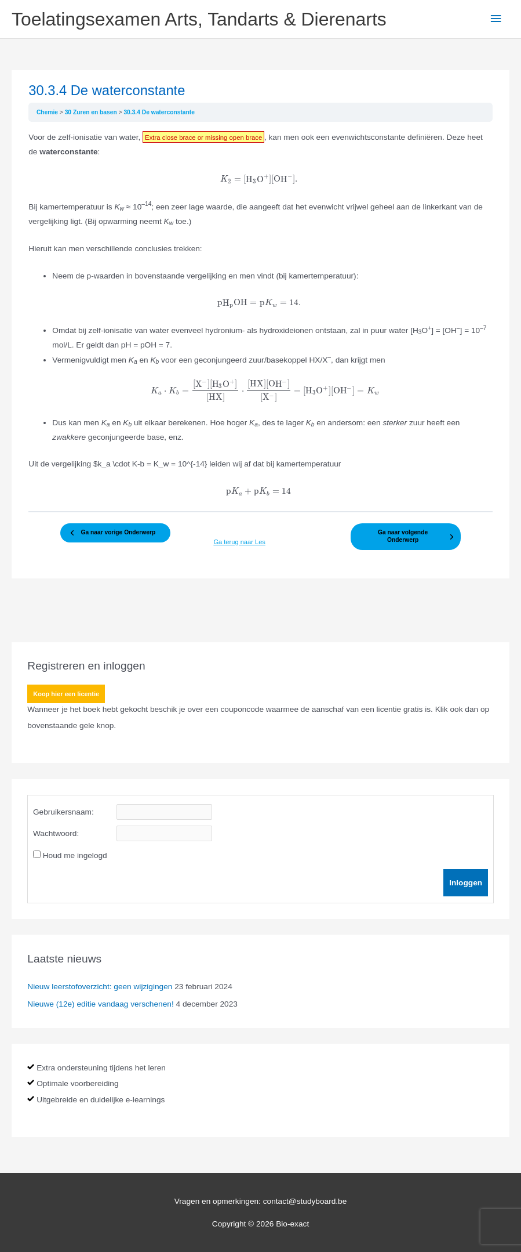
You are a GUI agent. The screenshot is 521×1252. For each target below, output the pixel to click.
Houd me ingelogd (75, 854)
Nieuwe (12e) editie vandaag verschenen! (100, 1003)
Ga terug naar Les (237, 542)
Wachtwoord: (56, 832)
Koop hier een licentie (66, 693)
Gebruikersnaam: (63, 811)
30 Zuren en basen (92, 112)
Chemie (48, 112)
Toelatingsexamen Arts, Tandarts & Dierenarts (199, 19)
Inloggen (465, 882)
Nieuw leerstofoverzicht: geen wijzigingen (99, 985)
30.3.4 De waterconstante (159, 112)
